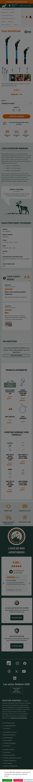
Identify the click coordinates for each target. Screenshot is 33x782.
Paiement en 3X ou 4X (7, 136)
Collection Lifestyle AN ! (10, 766)
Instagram (17, 663)
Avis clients (6, 746)
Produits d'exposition (9, 760)
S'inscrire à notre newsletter (17, 690)
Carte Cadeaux (7, 763)
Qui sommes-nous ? (9, 723)
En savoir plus (17, 618)
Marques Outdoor (8, 749)
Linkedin (15, 678)
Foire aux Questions (9, 735)
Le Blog (9, 663)
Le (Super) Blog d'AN (9, 725)
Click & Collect (7, 740)
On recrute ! (7, 728)
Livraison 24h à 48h (16, 136)
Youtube (24, 671)
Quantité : (16, 107)
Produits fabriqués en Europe (12, 758)
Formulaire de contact (10, 732)
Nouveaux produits (9, 755)
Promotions (6, 752)
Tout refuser (18, 780)
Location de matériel (9, 743)
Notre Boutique (8, 738)
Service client (8, 511)
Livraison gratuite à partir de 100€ (16, 1)
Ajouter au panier (16, 116)
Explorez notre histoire (19, 718)
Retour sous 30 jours (26, 136)
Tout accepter (7, 780)
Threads (9, 671)
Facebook (25, 663)
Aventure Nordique (11, 700)
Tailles (3, 100)
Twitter (16, 671)
